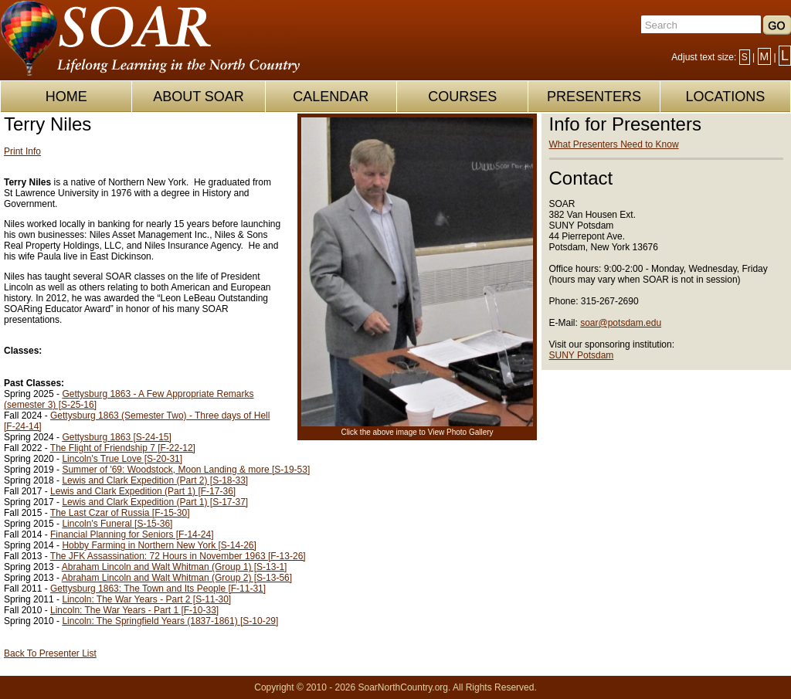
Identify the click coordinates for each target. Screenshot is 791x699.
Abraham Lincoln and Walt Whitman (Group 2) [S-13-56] (177, 577)
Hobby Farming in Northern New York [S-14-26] (159, 545)
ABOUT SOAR (198, 96)
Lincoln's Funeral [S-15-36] (117, 523)
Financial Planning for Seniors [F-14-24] (131, 534)
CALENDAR (330, 96)
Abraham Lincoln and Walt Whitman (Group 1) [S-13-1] (174, 567)
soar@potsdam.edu (620, 322)
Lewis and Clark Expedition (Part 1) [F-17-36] (143, 491)
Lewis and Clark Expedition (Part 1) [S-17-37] (155, 502)
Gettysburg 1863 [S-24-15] (116, 437)
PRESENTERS (594, 96)
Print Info (22, 151)
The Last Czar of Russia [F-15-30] (120, 512)
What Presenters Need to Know (614, 144)
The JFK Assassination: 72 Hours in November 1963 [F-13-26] (178, 556)
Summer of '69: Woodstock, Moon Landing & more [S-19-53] (186, 469)
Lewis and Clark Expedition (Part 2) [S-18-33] (155, 480)
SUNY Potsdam (581, 355)
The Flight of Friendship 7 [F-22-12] (122, 448)
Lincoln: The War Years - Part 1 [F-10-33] (134, 610)
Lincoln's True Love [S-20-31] (122, 458)
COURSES (462, 96)
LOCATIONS (725, 96)
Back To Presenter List (50, 653)
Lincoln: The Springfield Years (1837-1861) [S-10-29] (170, 621)
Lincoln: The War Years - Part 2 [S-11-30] (146, 599)
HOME (66, 96)
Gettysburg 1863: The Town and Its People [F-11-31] (158, 588)
